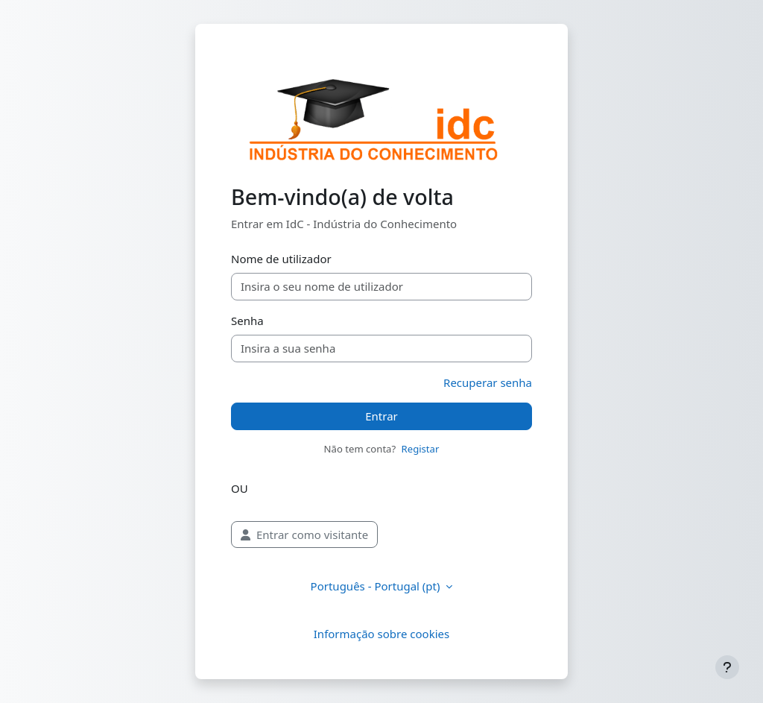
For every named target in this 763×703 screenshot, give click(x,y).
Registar (421, 448)
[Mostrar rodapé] (727, 667)
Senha (247, 320)
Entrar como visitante (304, 534)
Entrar (381, 416)
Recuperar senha (487, 382)
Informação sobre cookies (381, 633)
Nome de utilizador (281, 258)
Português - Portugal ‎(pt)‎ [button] (377, 586)
